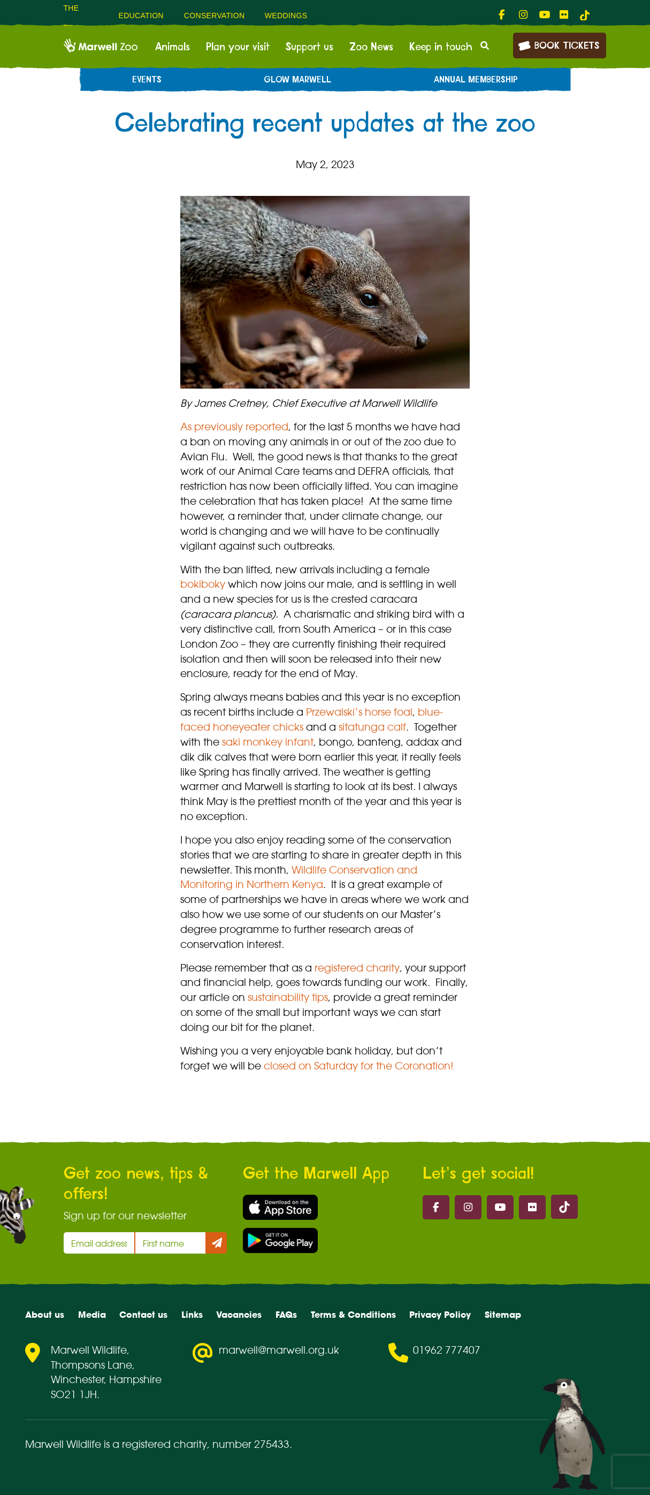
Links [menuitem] (192, 1314)
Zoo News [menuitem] (371, 47)
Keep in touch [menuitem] (440, 47)
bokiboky (202, 584)
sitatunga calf (372, 726)
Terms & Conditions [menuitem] (353, 1314)
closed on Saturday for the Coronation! (359, 1065)
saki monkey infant (267, 741)
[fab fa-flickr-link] (564, 14)
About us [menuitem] (44, 1314)
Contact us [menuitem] (143, 1314)
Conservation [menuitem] (214, 15)
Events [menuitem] (147, 79)
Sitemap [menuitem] (503, 1314)
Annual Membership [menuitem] (476, 79)
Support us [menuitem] (309, 47)
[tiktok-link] (585, 14)
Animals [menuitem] (172, 47)
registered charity (357, 967)
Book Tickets (558, 44)
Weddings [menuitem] (286, 15)
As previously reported (234, 426)
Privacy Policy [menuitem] (440, 1314)
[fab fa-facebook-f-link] (503, 14)
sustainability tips (288, 997)
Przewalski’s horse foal (359, 711)
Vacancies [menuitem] (239, 1314)
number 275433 (250, 1444)
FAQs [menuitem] (286, 1314)
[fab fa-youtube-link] (544, 14)
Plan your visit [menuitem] (238, 47)
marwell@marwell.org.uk (279, 1350)
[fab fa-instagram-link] (524, 14)
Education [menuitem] (140, 15)
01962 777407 (446, 1350)
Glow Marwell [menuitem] (297, 79)
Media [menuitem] (92, 1314)
